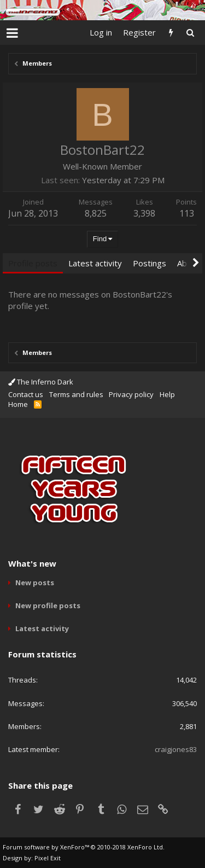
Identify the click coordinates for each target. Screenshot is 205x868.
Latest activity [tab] (95, 263)
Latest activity (42, 628)
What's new (32, 563)
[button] (12, 33)
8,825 (96, 213)
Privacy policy (131, 394)
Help (167, 394)
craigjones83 (176, 749)
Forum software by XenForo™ (84, 847)
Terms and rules (76, 394)
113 (186, 213)
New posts (34, 582)
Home (18, 404)
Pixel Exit (47, 858)
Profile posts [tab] (32, 263)
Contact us (25, 394)
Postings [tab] (149, 263)
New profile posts (47, 605)
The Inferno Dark (40, 382)
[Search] (190, 32)
